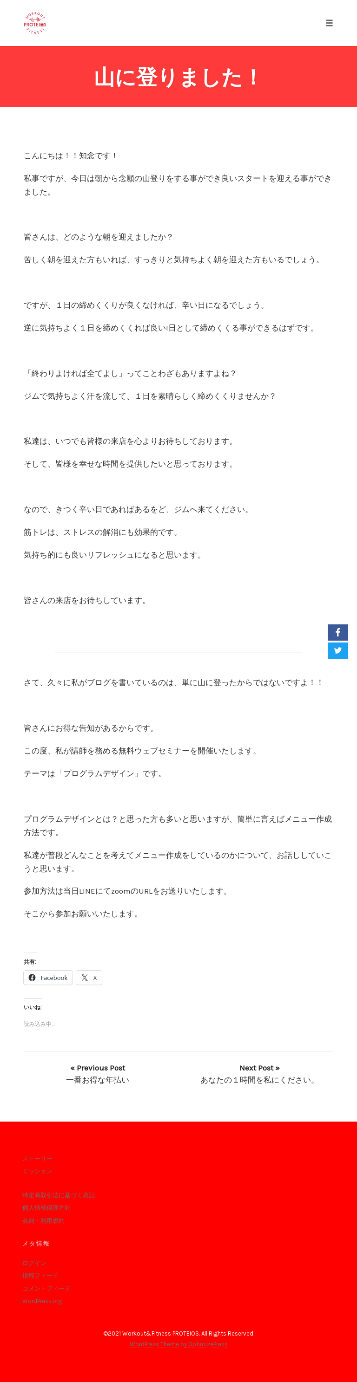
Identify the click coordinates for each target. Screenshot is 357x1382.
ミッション (37, 1171)
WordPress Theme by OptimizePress (179, 1344)
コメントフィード (46, 1288)
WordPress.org (42, 1301)
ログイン (34, 1262)
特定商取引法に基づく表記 (58, 1195)
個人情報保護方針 (46, 1207)
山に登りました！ (179, 77)
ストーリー (37, 1158)
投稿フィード (40, 1275)
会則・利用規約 (43, 1220)
